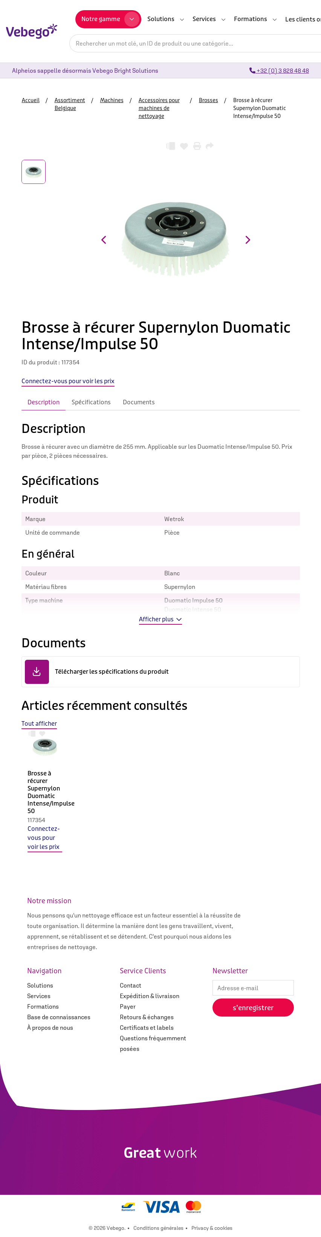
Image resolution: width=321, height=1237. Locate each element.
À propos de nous (50, 1027)
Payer (128, 1006)
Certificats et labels (147, 1027)
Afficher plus (160, 619)
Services (38, 995)
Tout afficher (39, 723)
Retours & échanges (147, 1017)
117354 (36, 820)
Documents (139, 402)
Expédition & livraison (149, 995)
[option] (44, 796)
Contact (130, 985)
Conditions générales (158, 1228)
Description (44, 402)
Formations (43, 1006)
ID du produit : (40, 362)
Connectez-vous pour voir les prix (44, 837)
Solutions (40, 985)
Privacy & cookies (211, 1228)
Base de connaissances (58, 1017)
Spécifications (91, 402)
